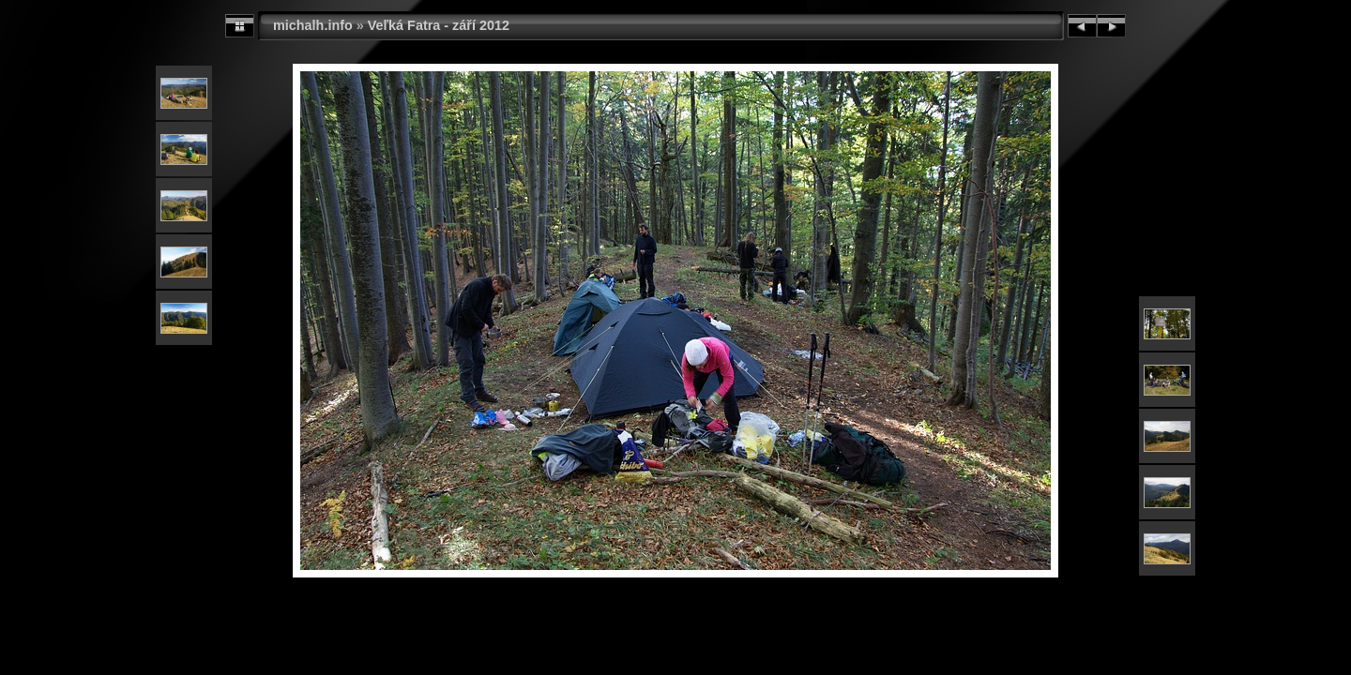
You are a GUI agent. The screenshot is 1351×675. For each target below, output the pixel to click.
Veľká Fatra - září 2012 (438, 25)
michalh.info (313, 25)
